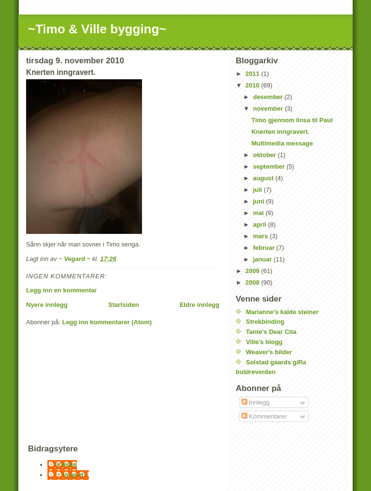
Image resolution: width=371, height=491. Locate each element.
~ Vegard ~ (73, 474)
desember (269, 97)
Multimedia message (282, 143)
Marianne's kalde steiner (282, 312)
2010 (253, 85)
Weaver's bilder (269, 352)
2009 (253, 270)
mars (261, 236)
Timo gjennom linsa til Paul (291, 120)
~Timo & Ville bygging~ (97, 29)
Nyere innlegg (47, 304)
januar (263, 259)
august (264, 178)
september (269, 166)
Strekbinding (265, 321)
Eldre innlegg (199, 304)
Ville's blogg (264, 342)
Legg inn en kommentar (61, 290)
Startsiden (123, 304)
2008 (253, 282)
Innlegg (256, 402)
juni (259, 201)
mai (259, 213)
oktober (265, 155)
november (269, 108)
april (260, 224)
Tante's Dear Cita (271, 331)
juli (258, 189)
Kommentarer (264, 416)
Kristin (67, 464)
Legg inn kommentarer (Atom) (107, 322)
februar (264, 247)
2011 (253, 73)
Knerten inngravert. (280, 131)
